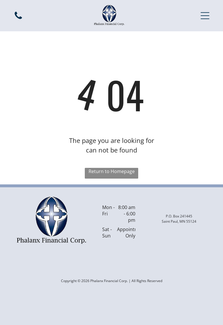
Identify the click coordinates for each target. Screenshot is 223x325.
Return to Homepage (112, 171)
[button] (205, 15)
